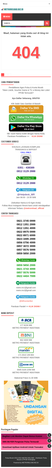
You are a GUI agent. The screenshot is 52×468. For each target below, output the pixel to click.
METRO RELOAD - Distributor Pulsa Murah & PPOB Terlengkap (32, 458)
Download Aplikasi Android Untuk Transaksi (22, 447)
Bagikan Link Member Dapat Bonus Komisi (22, 436)
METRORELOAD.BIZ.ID (30, 462)
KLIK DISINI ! (35, 306)
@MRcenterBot (26, 301)
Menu (6, 16)
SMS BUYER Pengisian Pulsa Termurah (20, 442)
